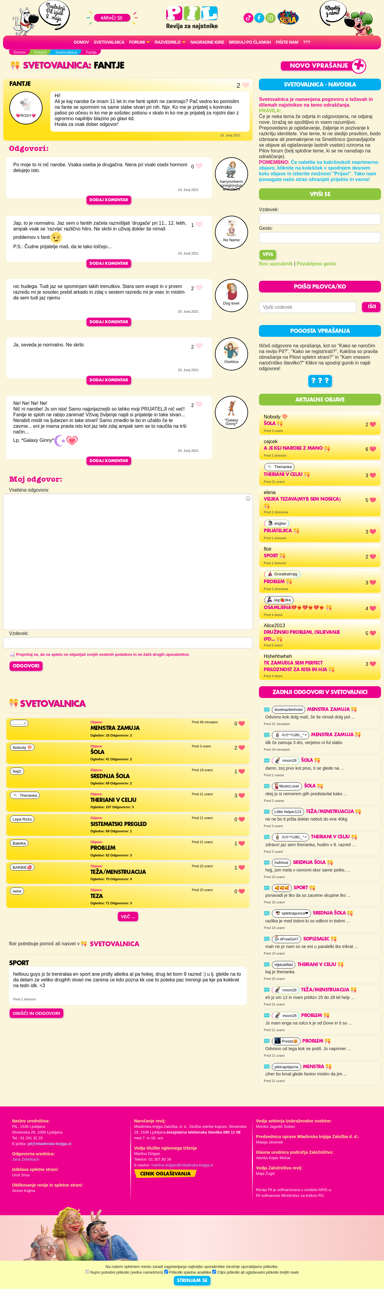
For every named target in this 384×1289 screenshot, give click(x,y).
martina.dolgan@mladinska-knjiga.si (182, 1165)
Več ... (128, 916)
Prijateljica (281, 531)
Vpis (268, 254)
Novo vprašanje (319, 66)
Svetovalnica (109, 42)
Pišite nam (287, 42)
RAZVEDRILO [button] (167, 42)
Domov (81, 42)
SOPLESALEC (320, 939)
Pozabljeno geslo (316, 263)
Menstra (317, 1067)
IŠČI (372, 307)
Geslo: (266, 228)
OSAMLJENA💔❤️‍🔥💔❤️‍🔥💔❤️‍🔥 (298, 607)
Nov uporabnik (276, 263)
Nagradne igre (207, 42)
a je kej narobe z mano (297, 448)
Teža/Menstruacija (333, 811)
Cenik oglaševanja (165, 1174)
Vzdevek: (269, 209)
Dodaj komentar (109, 200)
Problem (315, 1015)
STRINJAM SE (192, 1280)
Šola (273, 423)
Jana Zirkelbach (25, 1159)
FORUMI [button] (137, 42)
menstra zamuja (332, 709)
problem (278, 582)
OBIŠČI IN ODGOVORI (36, 1013)
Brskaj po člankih (250, 42)
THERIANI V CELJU (287, 474)
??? (306, 42)
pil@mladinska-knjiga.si (49, 1143)
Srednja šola (313, 862)
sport (274, 556)
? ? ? (320, 381)
